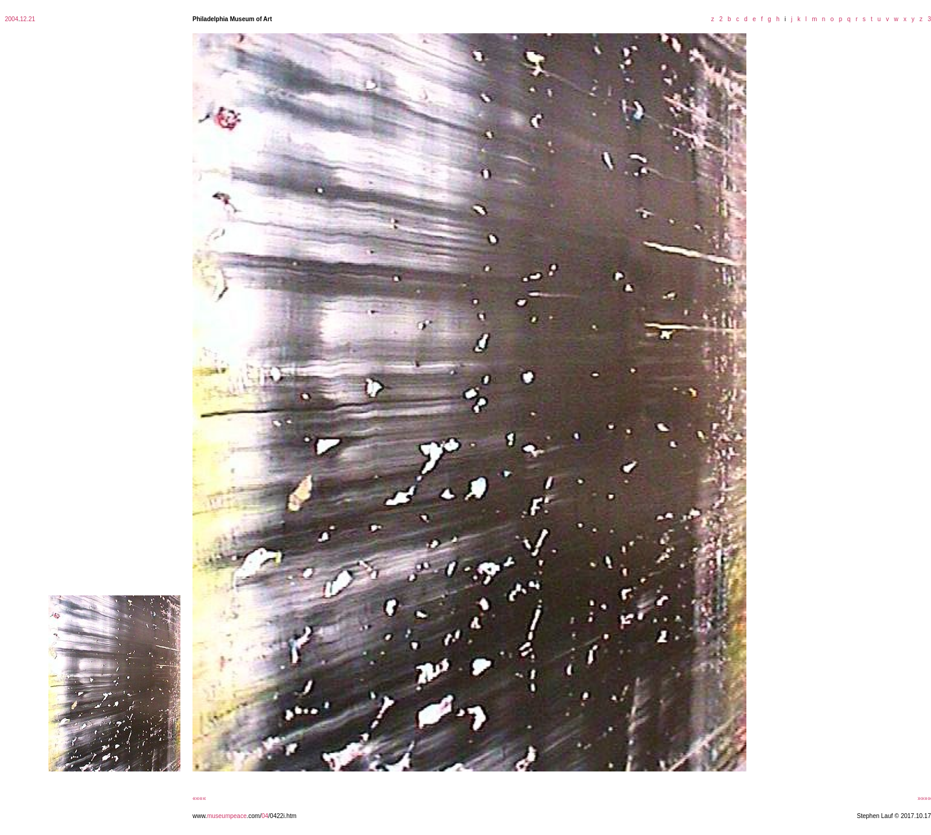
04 (265, 816)
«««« (199, 798)
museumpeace (227, 816)
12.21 (27, 19)
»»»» (924, 798)
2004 (11, 19)
